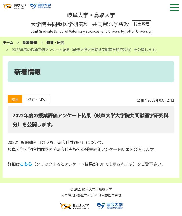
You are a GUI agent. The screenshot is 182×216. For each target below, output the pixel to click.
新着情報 (30, 42)
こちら (26, 164)
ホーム (8, 42)
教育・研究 (55, 42)
